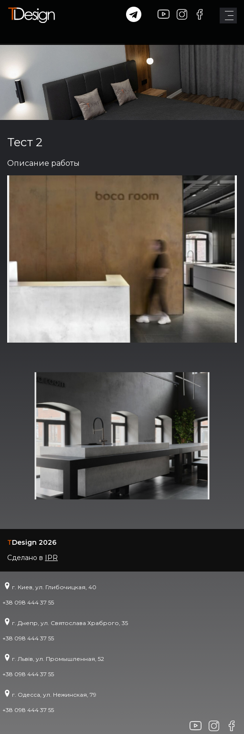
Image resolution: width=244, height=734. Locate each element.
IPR (51, 557)
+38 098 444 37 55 (28, 602)
